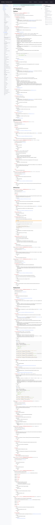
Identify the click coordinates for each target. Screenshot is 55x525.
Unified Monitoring (6, 64)
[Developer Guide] (6, 2)
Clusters (5, 76)
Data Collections (6, 83)
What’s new (4, 8)
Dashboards (5, 87)
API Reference (4, 9)
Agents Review (6, 93)
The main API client (6, 15)
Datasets (5, 13)
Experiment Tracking (6, 27)
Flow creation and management (6, 22)
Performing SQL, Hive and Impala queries (7, 43)
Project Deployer (6, 33)
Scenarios (5, 20)
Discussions (5, 41)
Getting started (4, 4)
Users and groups (6, 48)
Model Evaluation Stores (7, 66)
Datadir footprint (6, 77)
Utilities (5, 69)
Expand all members (47, 6)
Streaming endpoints (6, 59)
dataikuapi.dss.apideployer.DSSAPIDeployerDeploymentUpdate (24, 372)
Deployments (46, 16)
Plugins (5, 53)
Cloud (4, 94)
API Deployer (5, 32)
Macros (5, 55)
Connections (5, 49)
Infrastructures (46, 9)
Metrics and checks (6, 65)
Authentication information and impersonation (7, 37)
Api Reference (16, 6)
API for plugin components (5, 74)
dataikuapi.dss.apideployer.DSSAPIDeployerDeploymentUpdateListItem (27, 365)
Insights (5, 88)
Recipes (5, 19)
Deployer (45, 7)
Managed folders (6, 14)
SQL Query (5, 44)
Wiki (4, 40)
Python (4, 10)
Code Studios (5, 78)
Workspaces (5, 82)
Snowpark (5, 60)
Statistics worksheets (6, 28)
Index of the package (6, 71)
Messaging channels (6, 89)
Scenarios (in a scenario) (7, 50)
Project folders (6, 54)
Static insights (5, 34)
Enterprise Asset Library (7, 92)
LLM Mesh (5, 23)
